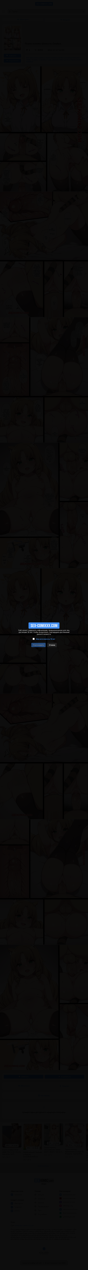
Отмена (52, 645)
